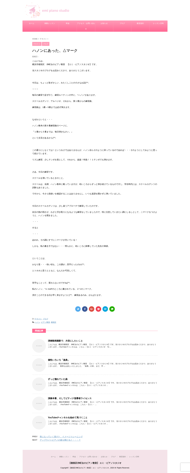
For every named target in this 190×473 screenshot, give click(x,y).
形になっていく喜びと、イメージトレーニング (61, 436)
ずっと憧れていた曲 (58, 379)
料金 (67, 23)
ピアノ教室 (45, 322)
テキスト (38, 319)
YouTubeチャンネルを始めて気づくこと (67, 417)
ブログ (122, 23)
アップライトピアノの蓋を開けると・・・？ (60, 440)
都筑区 (53, 322)
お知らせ (104, 23)
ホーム (31, 23)
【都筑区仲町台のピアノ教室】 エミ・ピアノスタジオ (95, 463)
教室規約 (140, 23)
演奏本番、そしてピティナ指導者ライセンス (70, 398)
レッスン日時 (158, 23)
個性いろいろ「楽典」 (59, 360)
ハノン (37, 322)
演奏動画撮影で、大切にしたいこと (65, 341)
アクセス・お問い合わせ (86, 26)
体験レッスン (49, 23)
